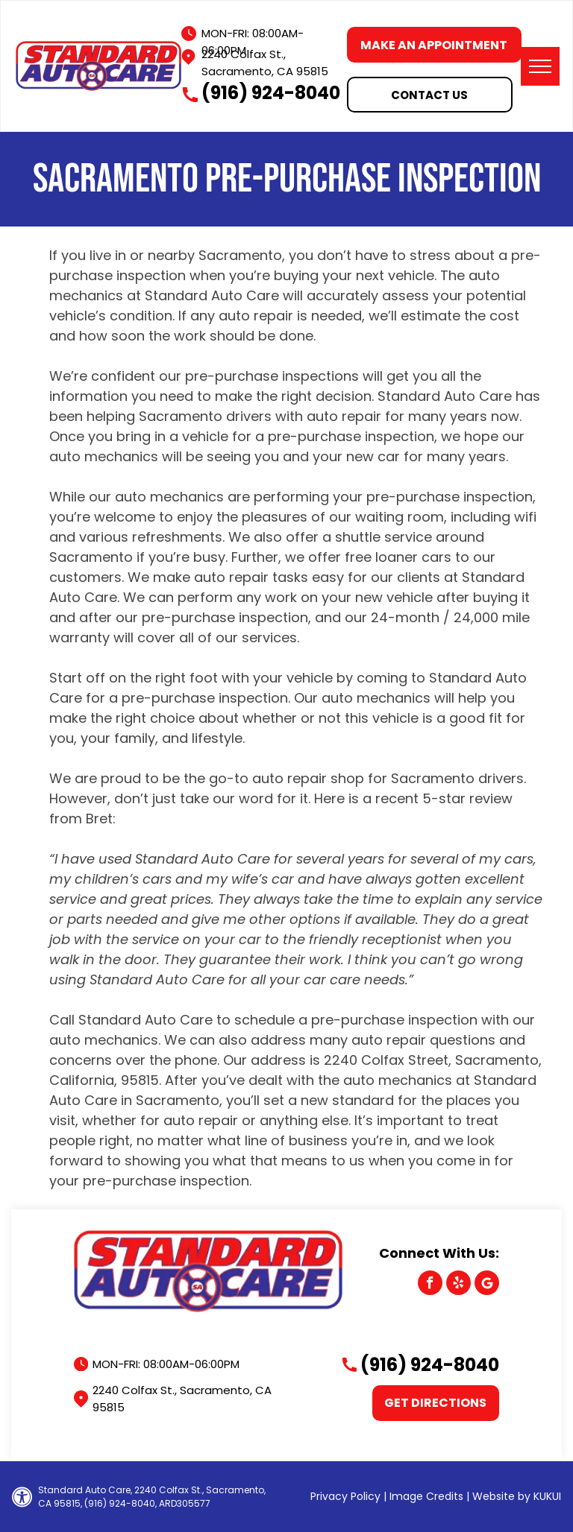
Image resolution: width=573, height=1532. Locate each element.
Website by (501, 1496)
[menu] (540, 66)
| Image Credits (423, 1496)
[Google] (487, 1284)
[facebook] (430, 1284)
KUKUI (547, 1496)
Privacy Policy (345, 1496)
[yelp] (458, 1284)
